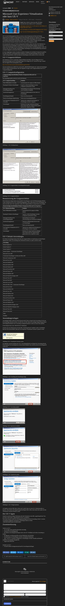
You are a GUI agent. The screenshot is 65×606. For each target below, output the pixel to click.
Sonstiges (7, 19)
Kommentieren (7, 603)
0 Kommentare (38, 19)
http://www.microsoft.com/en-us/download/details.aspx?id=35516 (16, 64)
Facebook (6, 552)
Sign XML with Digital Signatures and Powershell (36, 556)
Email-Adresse (52, 30)
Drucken (15, 8)
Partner (24, 1)
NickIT (18, 1)
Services (31, 1)
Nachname (51, 37)
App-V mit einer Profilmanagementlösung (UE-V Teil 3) (31, 31)
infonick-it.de (53, 15)
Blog (43, 1)
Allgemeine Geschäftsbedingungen (15, 596)
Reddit (33, 552)
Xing (26, 552)
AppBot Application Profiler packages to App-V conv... (14, 556)
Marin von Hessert (14, 19)
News (37, 1)
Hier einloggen (43, 581)
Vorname (51, 33)
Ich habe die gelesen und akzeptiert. (17, 596)
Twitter (13, 552)
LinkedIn (20, 552)
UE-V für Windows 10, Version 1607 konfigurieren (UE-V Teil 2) (33, 29)
